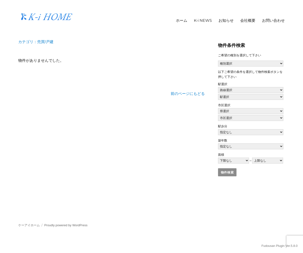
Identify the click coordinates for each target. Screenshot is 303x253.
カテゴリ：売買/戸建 (35, 42)
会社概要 (247, 20)
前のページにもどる (188, 94)
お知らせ (226, 20)
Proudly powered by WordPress (66, 225)
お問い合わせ (273, 20)
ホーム (181, 20)
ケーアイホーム (29, 225)
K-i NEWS (203, 20)
